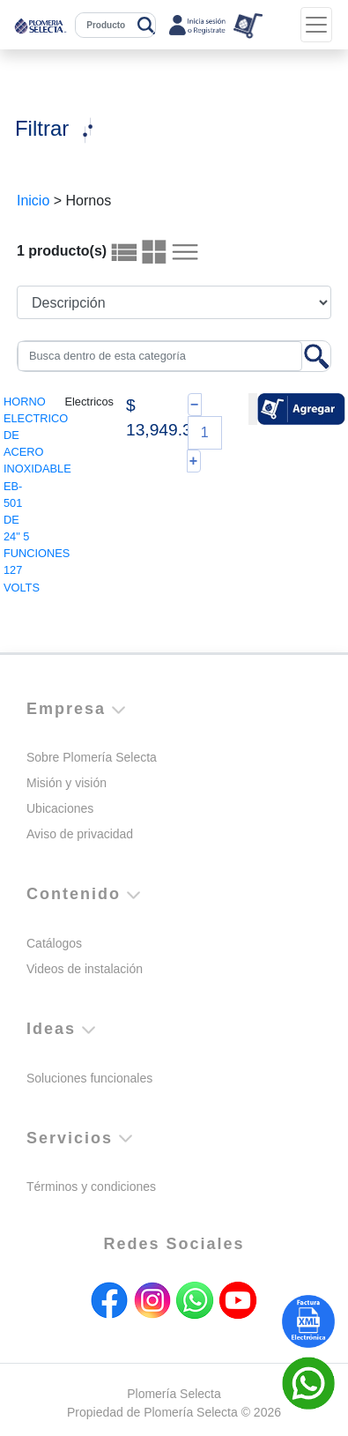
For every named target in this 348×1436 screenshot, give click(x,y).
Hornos (89, 200)
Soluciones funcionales (89, 1078)
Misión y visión (66, 783)
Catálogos (54, 943)
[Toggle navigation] (316, 24)
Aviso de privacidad (79, 834)
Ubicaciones (59, 808)
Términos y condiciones (91, 1186)
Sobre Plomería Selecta (91, 757)
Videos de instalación (84, 969)
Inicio (33, 200)
